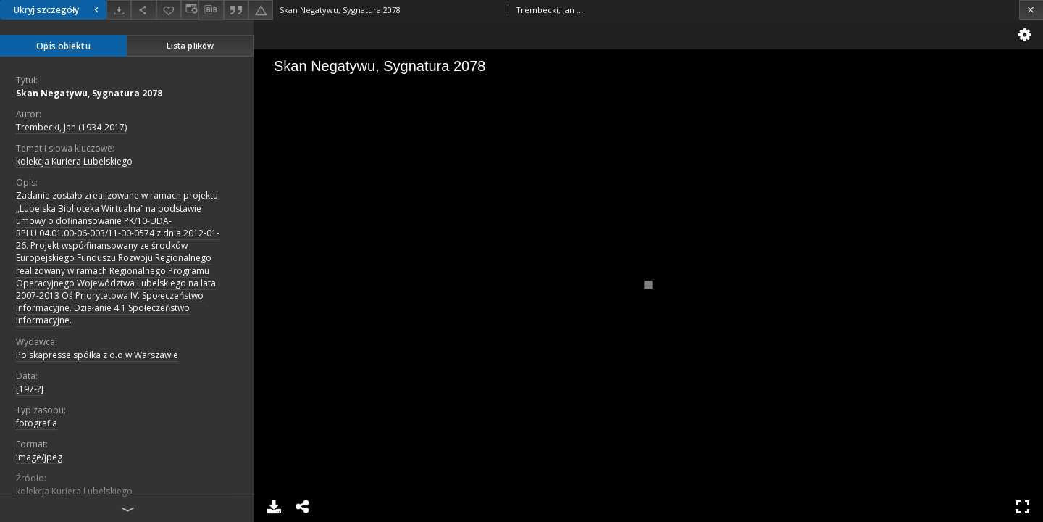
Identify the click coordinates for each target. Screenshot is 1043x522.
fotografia (36, 423)
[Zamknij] (1031, 10)
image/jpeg (39, 457)
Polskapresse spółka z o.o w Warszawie (97, 355)
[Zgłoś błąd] (260, 10)
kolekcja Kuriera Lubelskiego (74, 161)
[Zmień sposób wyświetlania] (189, 10)
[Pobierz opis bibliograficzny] (210, 10)
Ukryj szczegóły (58, 10)
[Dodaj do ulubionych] (168, 10)
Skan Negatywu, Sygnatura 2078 (89, 93)
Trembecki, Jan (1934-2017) (71, 127)
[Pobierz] (118, 10)
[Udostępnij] (143, 10)
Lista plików (190, 45)
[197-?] (29, 389)
